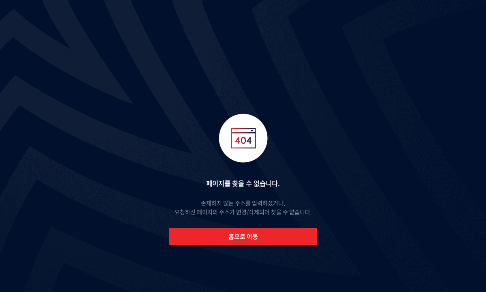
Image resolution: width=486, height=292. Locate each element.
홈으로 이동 (243, 236)
